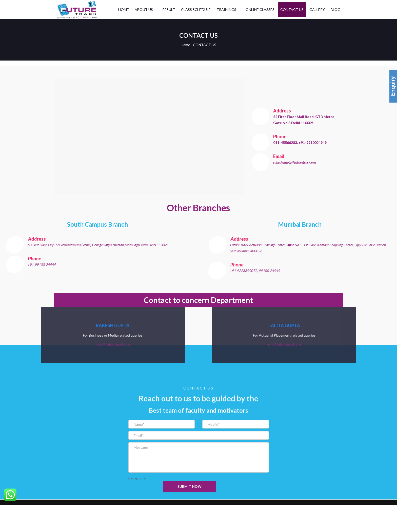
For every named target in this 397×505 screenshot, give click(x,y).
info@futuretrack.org (341, 344)
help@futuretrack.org (56, 344)
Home (185, 45)
